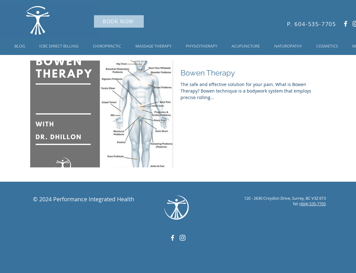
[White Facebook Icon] (345, 24)
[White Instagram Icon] (182, 238)
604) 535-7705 (313, 204)
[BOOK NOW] (119, 21)
